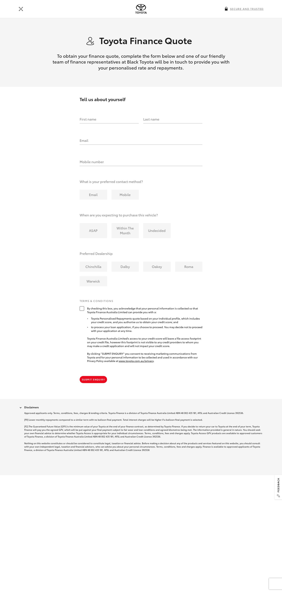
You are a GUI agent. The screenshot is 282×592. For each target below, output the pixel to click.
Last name (151, 119)
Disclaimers (31, 407)
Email (84, 140)
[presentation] (141, 9)
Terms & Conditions (96, 301)
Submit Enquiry (93, 379)
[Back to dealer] (21, 9)
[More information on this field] (226, 9)
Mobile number (92, 161)
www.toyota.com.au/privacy (136, 361)
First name (88, 119)
